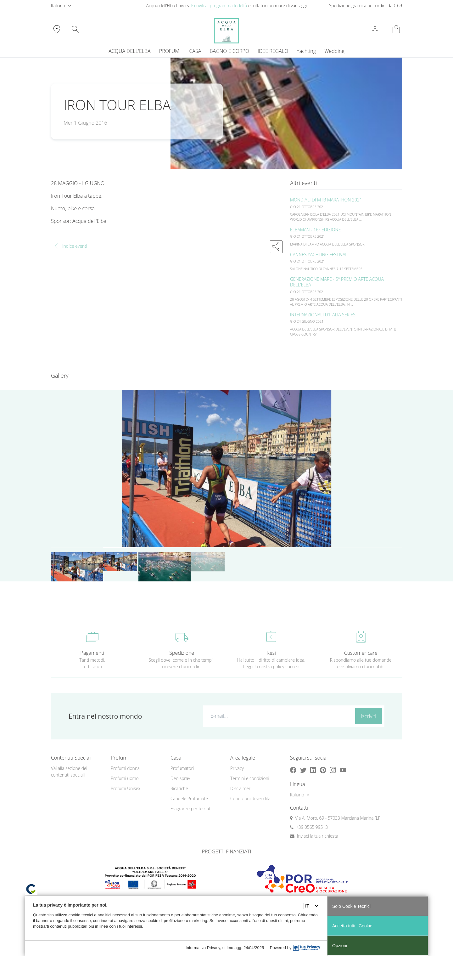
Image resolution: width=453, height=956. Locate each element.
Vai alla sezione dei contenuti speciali (69, 771)
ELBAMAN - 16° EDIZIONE (315, 230)
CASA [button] (195, 51)
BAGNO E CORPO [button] (229, 51)
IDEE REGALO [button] (273, 51)
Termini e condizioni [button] (249, 778)
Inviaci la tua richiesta (317, 836)
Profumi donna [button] (125, 768)
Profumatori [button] (182, 768)
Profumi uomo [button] (125, 778)
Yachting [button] (306, 51)
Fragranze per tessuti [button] (191, 809)
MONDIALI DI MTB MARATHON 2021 (326, 200)
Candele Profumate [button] (189, 798)
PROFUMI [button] (170, 51)
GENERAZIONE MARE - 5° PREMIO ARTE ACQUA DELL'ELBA (337, 282)
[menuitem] (306, 51)
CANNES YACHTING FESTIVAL (319, 254)
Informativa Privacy (203, 947)
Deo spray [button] (180, 778)
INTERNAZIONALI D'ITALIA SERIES (322, 315)
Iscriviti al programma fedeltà (219, 5)
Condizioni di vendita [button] (250, 798)
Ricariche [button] (179, 788)
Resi (271, 652)
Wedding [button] (334, 51)
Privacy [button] (237, 768)
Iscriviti (368, 716)
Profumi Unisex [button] (125, 788)
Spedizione (181, 652)
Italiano (58, 5)
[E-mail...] (278, 716)
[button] (276, 246)
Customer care (361, 652)
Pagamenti (92, 652)
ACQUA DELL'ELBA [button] (129, 51)
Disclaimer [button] (240, 788)
